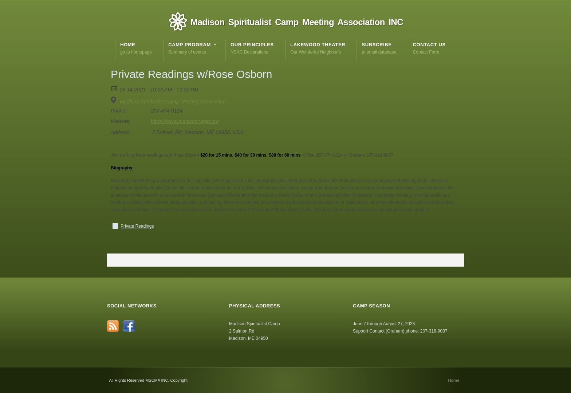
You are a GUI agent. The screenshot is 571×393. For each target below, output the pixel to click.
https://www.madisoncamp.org (185, 121)
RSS (113, 326)
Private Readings (137, 226)
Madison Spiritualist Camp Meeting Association (173, 102)
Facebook (129, 326)
